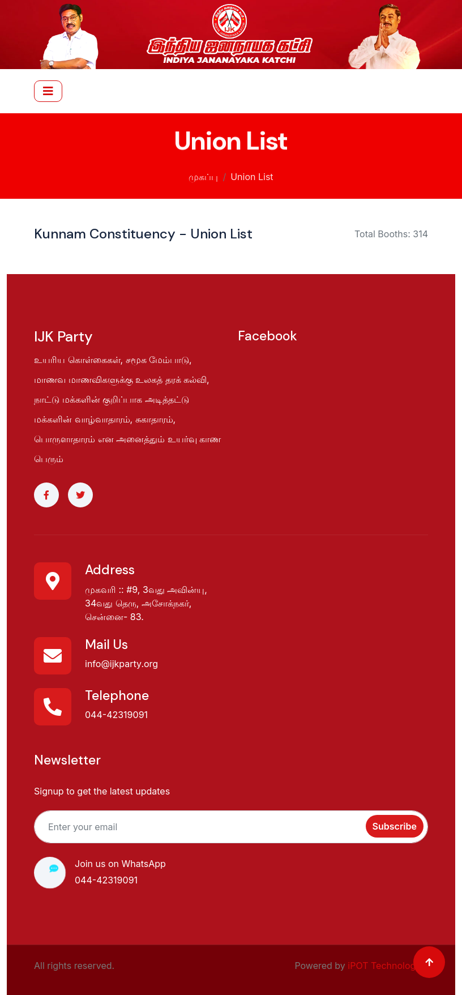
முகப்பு (203, 175)
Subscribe (395, 826)
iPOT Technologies (388, 965)
